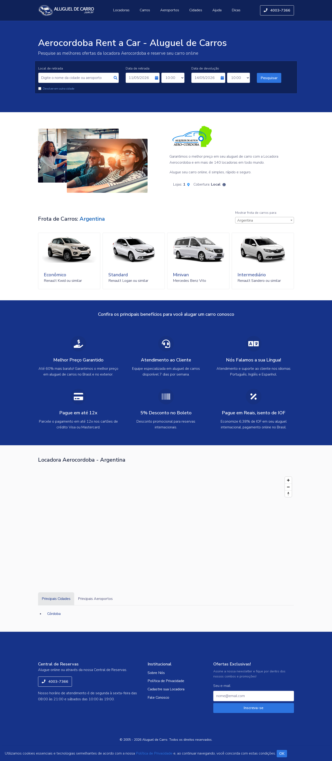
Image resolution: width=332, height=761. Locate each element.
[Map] (166, 524)
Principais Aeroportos (95, 598)
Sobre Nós (156, 672)
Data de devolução (205, 68)
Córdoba (54, 613)
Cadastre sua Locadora (166, 689)
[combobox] (264, 220)
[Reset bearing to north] (288, 493)
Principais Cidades (56, 598)
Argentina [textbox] (245, 220)
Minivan (181, 275)
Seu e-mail (222, 685)
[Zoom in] (288, 480)
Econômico (55, 275)
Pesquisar (269, 78)
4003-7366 (277, 10)
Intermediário (251, 275)
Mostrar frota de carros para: (256, 213)
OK (282, 753)
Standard (118, 275)
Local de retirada (50, 68)
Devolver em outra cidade (58, 88)
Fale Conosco (158, 697)
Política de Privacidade (166, 680)
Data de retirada (137, 68)
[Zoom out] (288, 487)
